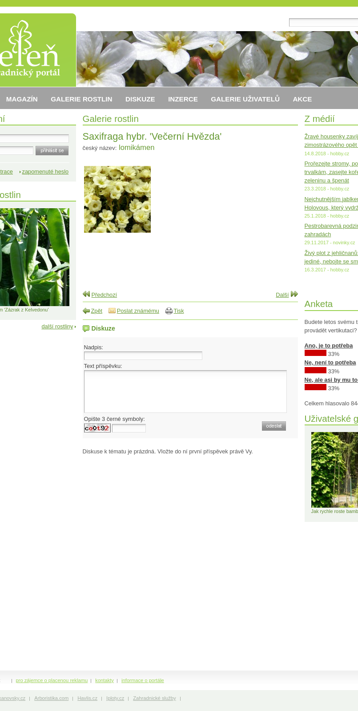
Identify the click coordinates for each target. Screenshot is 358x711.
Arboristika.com (51, 698)
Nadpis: (93, 347)
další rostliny (57, 326)
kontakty (104, 680)
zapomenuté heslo (45, 171)
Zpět (97, 310)
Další (282, 294)
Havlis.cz (87, 698)
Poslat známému (138, 310)
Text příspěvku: (103, 366)
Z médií (320, 118)
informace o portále (142, 680)
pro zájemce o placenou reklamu (52, 680)
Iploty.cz (115, 698)
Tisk (179, 310)
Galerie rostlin (111, 118)
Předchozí (104, 294)
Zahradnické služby (154, 698)
